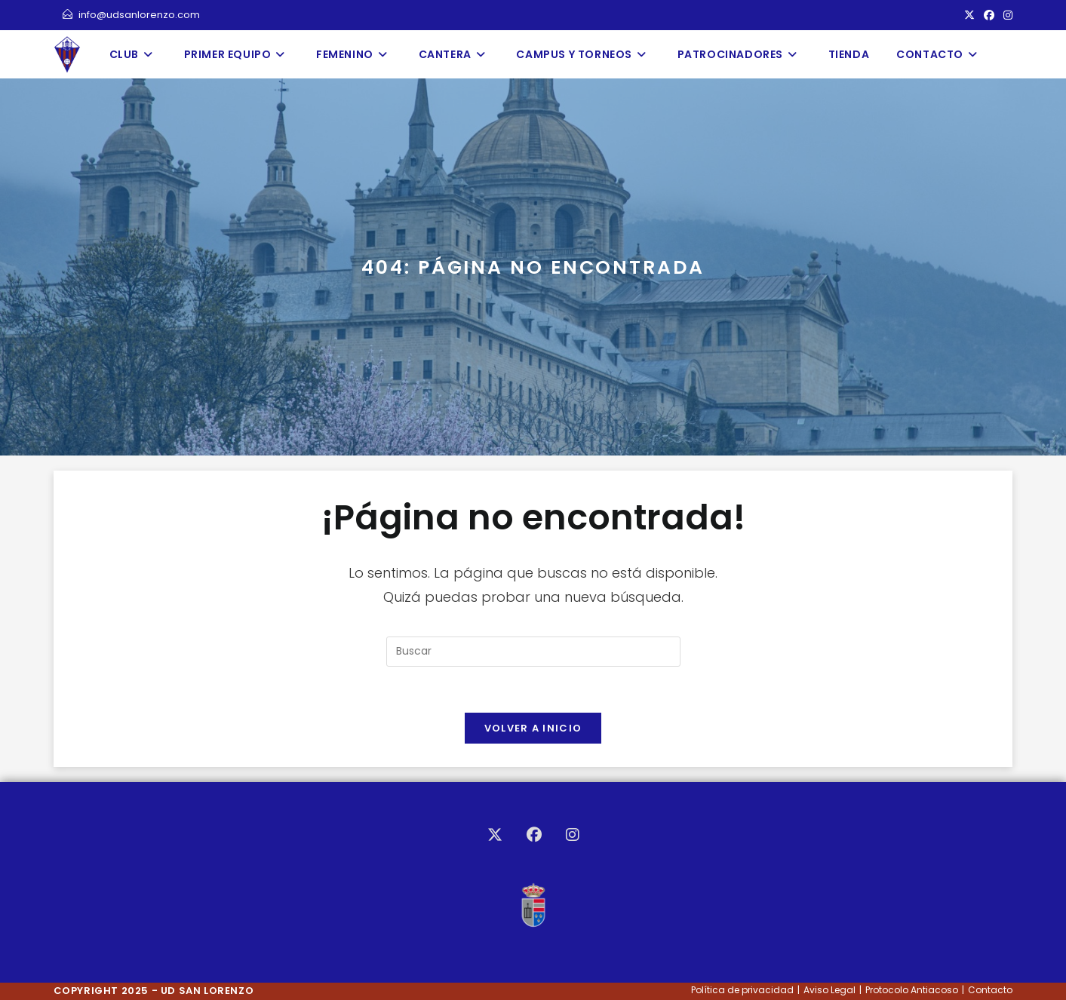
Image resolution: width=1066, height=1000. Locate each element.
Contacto (990, 989)
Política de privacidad (742, 989)
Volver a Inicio (533, 728)
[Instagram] (572, 835)
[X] (495, 835)
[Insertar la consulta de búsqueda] (533, 652)
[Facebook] (534, 835)
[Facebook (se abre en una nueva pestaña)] (989, 15)
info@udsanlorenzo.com (131, 15)
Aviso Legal (829, 989)
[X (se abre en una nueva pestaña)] (969, 15)
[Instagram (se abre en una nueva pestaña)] (1005, 15)
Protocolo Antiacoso (911, 989)
